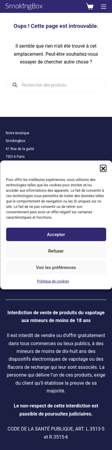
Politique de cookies (53, 281)
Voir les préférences (56, 267)
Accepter (56, 234)
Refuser (56, 250)
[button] (103, 168)
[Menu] (103, 6)
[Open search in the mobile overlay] (56, 85)
